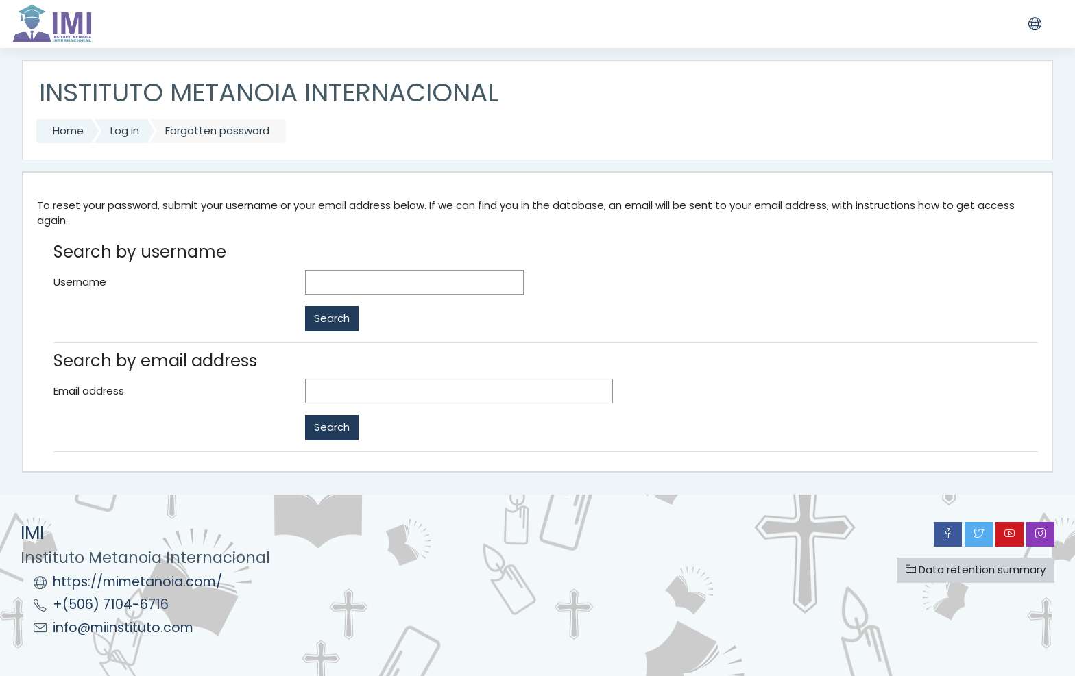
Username (79, 282)
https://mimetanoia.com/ (137, 582)
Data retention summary (976, 569)
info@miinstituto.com (123, 627)
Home (68, 130)
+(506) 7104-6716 (111, 604)
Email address (88, 391)
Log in (124, 130)
